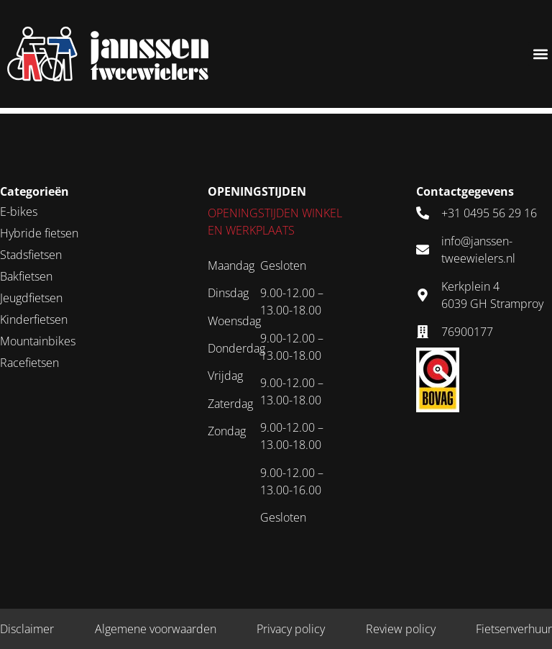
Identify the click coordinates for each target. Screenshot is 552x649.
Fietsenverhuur (514, 629)
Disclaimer (27, 629)
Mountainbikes (37, 341)
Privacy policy (291, 629)
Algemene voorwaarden (155, 629)
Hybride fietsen (39, 233)
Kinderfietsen (34, 319)
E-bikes (18, 211)
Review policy (401, 629)
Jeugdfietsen (31, 298)
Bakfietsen (26, 276)
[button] (540, 54)
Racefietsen (29, 362)
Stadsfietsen (31, 255)
